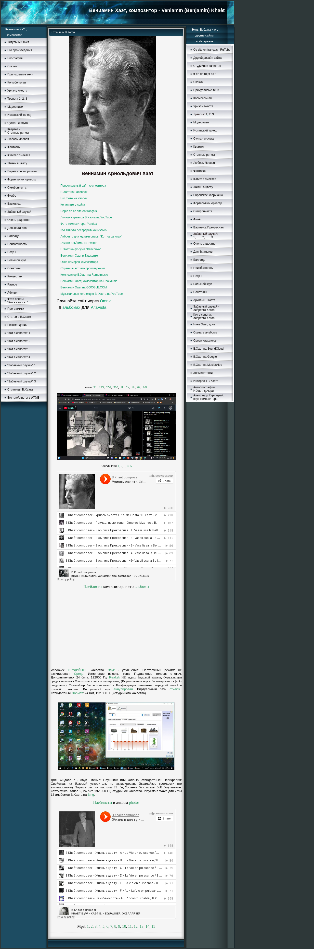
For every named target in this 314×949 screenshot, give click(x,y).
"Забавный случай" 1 (21, 365)
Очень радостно (18, 220)
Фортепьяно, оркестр (21, 179)
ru (205, 74)
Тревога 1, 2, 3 (17, 98)
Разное (12, 284)
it (215, 74)
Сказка (12, 66)
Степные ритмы (204, 154)
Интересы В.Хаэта (206, 381)
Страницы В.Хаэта (20, 389)
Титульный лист (18, 42)
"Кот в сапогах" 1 (18, 333)
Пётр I (11, 252)
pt (209, 74)
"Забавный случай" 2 (21, 373)
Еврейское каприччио (22, 171)
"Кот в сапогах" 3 (18, 349)
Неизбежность (17, 244)
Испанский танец (19, 115)
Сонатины (14, 268)
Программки (15, 308)
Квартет (198, 146)
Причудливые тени (20, 74)
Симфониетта (16, 187)
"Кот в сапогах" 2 (18, 341)
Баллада (13, 236)
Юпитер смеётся (18, 155)
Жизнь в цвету (17, 163)
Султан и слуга (17, 123)
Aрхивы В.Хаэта (204, 300)
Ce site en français (205, 49)
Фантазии (13, 147)
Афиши (12, 292)
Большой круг (16, 260)
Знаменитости (203, 373)
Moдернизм (15, 106)
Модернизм (201, 122)
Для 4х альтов (16, 228)
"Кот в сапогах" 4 (18, 357)
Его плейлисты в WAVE (23, 397)
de (201, 74)
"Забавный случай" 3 (21, 381)
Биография (15, 58)
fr (194, 74)
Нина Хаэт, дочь (204, 324)
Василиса (14, 203)
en (197, 74)
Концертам (14, 276)
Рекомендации (17, 325)
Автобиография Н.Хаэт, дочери (204, 389)
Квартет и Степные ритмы (18, 131)
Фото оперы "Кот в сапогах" (17, 300)
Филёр (11, 195)
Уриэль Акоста (17, 90)
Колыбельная (16, 82)
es (212, 74)
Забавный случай (19, 212)
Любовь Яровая (18, 139)
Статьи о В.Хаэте (19, 317)
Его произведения (19, 50)
